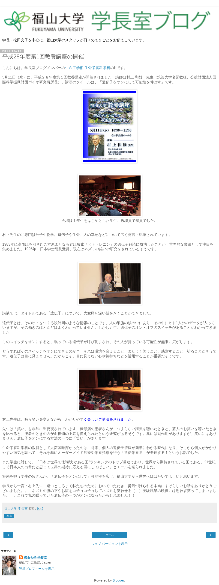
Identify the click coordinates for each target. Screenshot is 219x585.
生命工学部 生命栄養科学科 (87, 68)
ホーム (109, 535)
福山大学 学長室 (35, 558)
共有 (9, 516)
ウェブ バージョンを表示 (109, 544)
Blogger (118, 580)
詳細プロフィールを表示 (36, 568)
